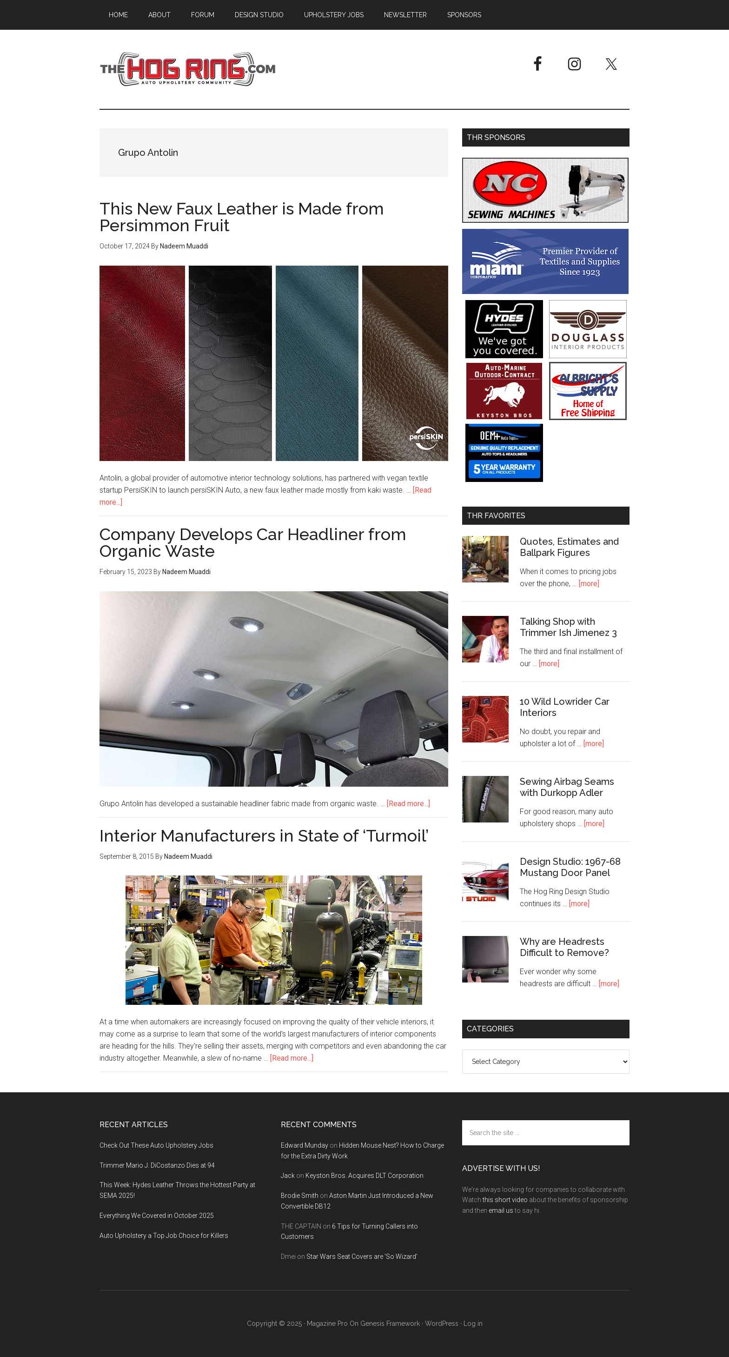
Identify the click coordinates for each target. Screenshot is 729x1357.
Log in (473, 1323)
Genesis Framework (390, 1323)
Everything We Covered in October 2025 (156, 1215)
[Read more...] (408, 803)
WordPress (441, 1323)
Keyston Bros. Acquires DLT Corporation (364, 1175)
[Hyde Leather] (504, 355)
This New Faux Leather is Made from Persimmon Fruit (241, 217)
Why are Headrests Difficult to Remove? (564, 947)
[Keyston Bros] (504, 417)
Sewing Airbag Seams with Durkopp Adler (567, 787)
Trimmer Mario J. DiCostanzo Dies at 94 (157, 1165)
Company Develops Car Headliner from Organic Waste (252, 542)
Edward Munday (304, 1145)
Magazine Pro (327, 1323)
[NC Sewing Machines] (545, 220)
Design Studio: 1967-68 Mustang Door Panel (570, 867)
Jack (288, 1175)
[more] (589, 583)
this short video (505, 1199)
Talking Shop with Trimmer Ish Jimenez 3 (568, 627)
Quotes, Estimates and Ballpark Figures (569, 547)
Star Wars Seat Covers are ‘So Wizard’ (362, 1256)
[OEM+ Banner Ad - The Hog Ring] (504, 479)
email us (501, 1210)
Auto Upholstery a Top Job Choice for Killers (163, 1235)
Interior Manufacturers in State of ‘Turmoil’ (264, 835)
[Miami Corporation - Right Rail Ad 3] (545, 291)
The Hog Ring (187, 69)
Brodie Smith (299, 1195)
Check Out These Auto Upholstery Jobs (156, 1145)
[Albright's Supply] (588, 417)
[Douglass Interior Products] (588, 355)
